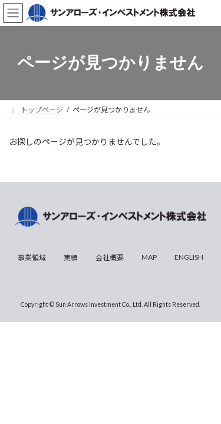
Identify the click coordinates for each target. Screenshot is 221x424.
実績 (71, 257)
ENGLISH (188, 257)
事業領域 (32, 257)
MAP (149, 257)
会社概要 (109, 257)
